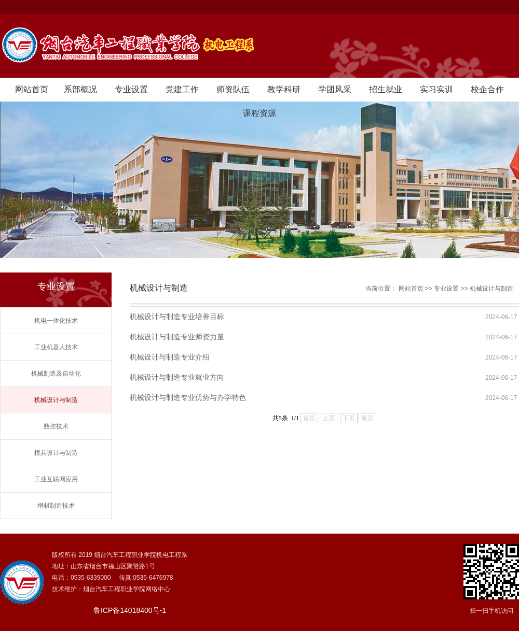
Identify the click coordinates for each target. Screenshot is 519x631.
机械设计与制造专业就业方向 (177, 377)
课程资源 (259, 113)
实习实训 (436, 89)
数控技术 (56, 426)
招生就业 (385, 89)
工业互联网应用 (56, 479)
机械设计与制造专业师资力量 (177, 337)
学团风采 (334, 89)
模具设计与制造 (56, 452)
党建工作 (182, 89)
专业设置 (131, 89)
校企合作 (487, 89)
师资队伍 (233, 89)
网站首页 (31, 89)
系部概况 (80, 89)
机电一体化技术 (56, 320)
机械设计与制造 (56, 400)
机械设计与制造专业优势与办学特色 (188, 397)
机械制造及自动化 (56, 373)
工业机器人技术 (56, 347)
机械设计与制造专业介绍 (170, 357)
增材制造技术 (56, 505)
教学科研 (284, 89)
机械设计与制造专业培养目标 (177, 316)
